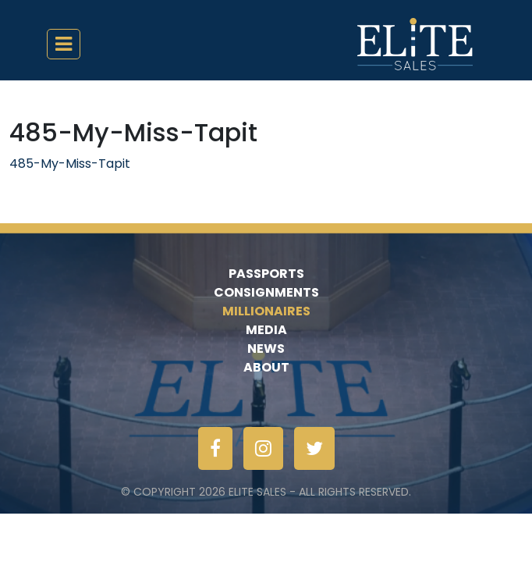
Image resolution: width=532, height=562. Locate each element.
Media (266, 330)
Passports (266, 274)
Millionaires (266, 311)
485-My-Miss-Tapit (69, 164)
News (266, 348)
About (266, 367)
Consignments (266, 292)
